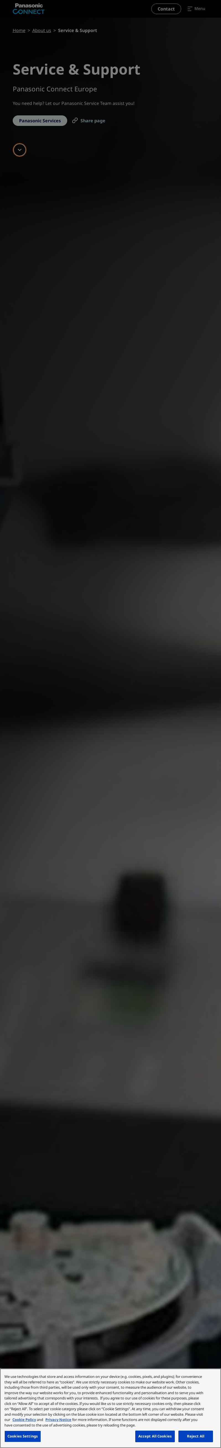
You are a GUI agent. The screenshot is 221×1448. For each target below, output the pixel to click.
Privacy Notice (58, 1419)
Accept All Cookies (155, 1436)
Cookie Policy (24, 1419)
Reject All (195, 1436)
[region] (110, 1408)
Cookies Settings (22, 1436)
